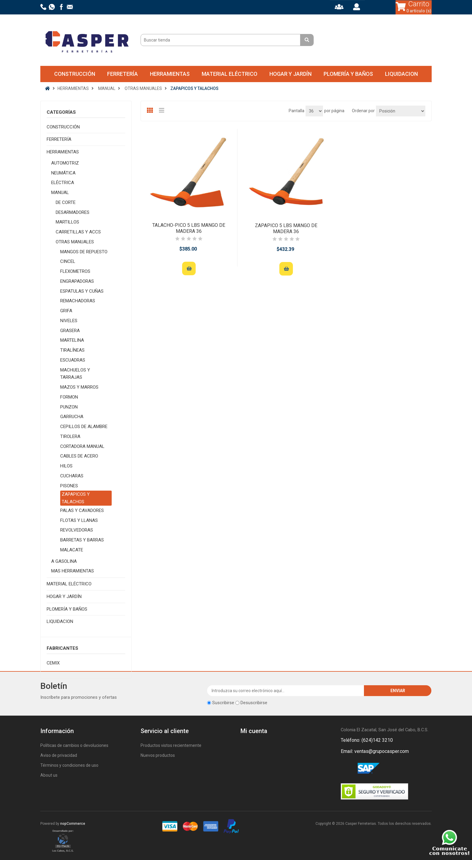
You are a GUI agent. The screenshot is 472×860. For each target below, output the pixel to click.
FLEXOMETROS (75, 271)
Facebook (346, 768)
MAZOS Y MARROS (79, 387)
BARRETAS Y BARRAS (82, 540)
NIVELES (68, 320)
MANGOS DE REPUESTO (83, 251)
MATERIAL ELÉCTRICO (229, 74)
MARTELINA (72, 340)
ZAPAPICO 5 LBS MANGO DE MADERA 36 (286, 228)
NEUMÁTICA (63, 173)
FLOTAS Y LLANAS (79, 520)
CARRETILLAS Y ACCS (78, 232)
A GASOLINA (64, 561)
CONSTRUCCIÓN (74, 74)
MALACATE (71, 550)
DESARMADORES (72, 212)
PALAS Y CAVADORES (82, 510)
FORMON (69, 397)
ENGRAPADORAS (77, 281)
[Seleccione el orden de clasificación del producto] (400, 111)
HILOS (66, 466)
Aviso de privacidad (58, 755)
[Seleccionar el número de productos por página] (314, 111)
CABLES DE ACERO (79, 456)
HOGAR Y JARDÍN (290, 74)
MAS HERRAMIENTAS (72, 571)
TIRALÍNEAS (72, 350)
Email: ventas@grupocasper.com (375, 751)
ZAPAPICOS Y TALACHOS (76, 498)
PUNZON (69, 407)
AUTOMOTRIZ (65, 163)
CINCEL (67, 261)
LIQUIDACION (401, 74)
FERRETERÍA (122, 74)
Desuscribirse (254, 702)
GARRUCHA (71, 416)
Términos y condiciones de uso (69, 765)
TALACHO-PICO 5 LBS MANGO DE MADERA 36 (188, 228)
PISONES (69, 486)
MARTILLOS (67, 222)
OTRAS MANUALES (75, 242)
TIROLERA (70, 436)
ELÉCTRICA (62, 182)
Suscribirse (223, 702)
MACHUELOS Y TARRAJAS (75, 373)
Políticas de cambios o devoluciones (74, 745)
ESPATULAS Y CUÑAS (82, 291)
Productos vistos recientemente (171, 745)
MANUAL (60, 192)
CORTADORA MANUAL (82, 446)
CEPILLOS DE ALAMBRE (83, 426)
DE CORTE (66, 202)
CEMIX (53, 663)
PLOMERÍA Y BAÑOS (348, 74)
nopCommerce (72, 823)
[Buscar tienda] (221, 40)
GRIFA (66, 310)
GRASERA (70, 330)
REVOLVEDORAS (76, 530)
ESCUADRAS (72, 360)
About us (48, 775)
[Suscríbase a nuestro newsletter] (285, 690)
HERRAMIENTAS (170, 74)
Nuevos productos (158, 755)
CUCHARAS (71, 476)
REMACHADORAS (77, 301)
